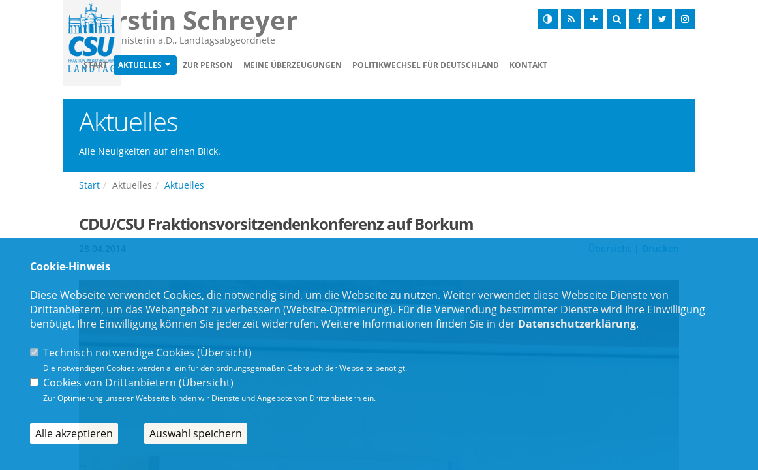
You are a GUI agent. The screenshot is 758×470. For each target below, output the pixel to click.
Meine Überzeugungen (367, 66)
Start (171, 66)
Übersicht (224, 352)
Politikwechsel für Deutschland (500, 66)
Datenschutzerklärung (577, 324)
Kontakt (603, 66)
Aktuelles (215, 66)
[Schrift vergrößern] (593, 19)
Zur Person (283, 66)
